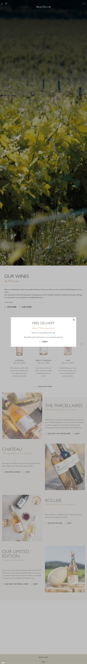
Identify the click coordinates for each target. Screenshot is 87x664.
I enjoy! (45, 342)
